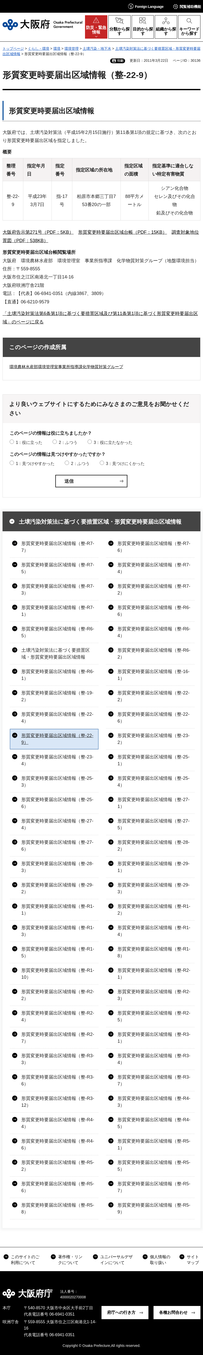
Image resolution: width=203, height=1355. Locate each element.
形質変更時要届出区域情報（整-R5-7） (153, 1187)
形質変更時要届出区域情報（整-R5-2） (57, 1166)
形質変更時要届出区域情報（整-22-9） (57, 739)
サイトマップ (193, 1260)
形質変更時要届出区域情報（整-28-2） (153, 846)
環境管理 (71, 48)
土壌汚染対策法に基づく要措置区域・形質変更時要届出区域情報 (100, 522)
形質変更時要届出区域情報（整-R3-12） (57, 1102)
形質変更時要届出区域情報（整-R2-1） (153, 974)
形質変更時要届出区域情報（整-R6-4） (153, 632)
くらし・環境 (38, 48)
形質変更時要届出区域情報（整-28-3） (57, 867)
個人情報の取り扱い (160, 1260)
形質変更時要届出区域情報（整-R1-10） (57, 974)
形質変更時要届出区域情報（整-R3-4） (153, 1059)
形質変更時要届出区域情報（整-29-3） (153, 888)
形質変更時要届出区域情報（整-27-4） (57, 824)
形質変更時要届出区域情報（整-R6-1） (57, 675)
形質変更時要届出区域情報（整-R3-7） (153, 1080)
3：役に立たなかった (113, 442)
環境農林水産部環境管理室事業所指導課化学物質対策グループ (66, 367)
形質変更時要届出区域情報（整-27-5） (153, 824)
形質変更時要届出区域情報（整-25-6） (57, 803)
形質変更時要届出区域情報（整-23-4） (57, 760)
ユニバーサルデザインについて (116, 1260)
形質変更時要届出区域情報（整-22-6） (153, 718)
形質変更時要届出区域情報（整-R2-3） (153, 995)
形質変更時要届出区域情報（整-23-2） (153, 739)
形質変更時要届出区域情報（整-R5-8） (57, 1208)
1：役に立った (29, 442)
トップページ (13, 48)
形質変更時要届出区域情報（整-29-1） (153, 867)
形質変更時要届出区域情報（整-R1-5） (57, 952)
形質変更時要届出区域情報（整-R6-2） (153, 654)
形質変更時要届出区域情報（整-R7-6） (153, 547)
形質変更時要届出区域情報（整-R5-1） (153, 1144)
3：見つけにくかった (125, 463)
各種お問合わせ (173, 1312)
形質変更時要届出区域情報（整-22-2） (153, 696)
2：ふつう (68, 442)
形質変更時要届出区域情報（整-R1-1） (57, 910)
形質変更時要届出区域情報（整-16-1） (153, 675)
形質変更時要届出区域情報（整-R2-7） (57, 1038)
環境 (56, 48)
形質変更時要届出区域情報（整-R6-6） (153, 611)
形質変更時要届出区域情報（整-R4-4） (57, 1123)
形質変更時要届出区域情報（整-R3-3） (57, 1059)
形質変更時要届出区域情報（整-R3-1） (153, 1038)
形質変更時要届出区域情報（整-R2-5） (153, 1016)
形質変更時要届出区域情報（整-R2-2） (57, 995)
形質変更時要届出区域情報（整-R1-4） (153, 931)
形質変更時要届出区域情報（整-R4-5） (153, 1123)
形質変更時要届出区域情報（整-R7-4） (153, 568)
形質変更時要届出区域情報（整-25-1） (153, 760)
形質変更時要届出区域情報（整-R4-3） (153, 1102)
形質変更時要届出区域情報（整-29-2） (57, 888)
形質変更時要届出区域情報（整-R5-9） (153, 1208)
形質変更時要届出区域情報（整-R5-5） (153, 1166)
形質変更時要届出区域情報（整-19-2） (57, 696)
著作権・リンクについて (70, 1260)
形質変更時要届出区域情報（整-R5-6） (57, 1187)
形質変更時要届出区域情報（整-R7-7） (57, 547)
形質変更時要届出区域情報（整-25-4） (153, 782)
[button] (146, 6)
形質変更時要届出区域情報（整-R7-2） (153, 590)
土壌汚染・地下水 (97, 48)
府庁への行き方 (121, 1312)
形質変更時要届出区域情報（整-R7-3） (57, 590)
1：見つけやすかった (35, 463)
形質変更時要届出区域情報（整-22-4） (57, 718)
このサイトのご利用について (25, 1260)
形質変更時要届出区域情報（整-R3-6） (57, 1080)
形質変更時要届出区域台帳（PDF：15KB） (122, 232)
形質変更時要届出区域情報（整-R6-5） (57, 632)
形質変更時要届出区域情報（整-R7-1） (57, 611)
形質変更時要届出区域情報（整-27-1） (153, 803)
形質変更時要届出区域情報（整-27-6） (57, 846)
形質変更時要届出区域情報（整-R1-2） (153, 910)
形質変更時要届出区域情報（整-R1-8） (153, 952)
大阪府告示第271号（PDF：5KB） (38, 232)
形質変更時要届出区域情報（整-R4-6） (57, 1144)
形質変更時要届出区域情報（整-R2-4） (57, 1016)
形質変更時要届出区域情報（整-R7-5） (57, 568)
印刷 (120, 61)
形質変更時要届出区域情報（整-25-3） (57, 782)
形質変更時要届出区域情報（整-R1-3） (57, 931)
